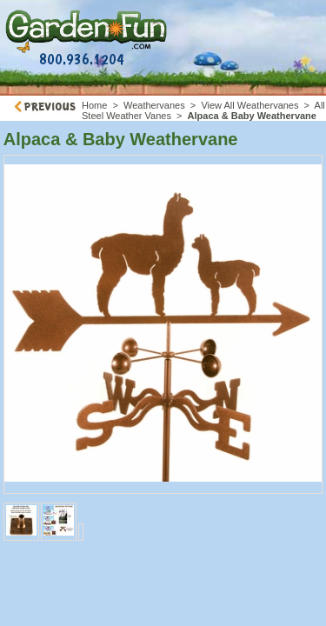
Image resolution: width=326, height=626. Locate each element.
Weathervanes (154, 105)
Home (94, 105)
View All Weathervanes (249, 105)
